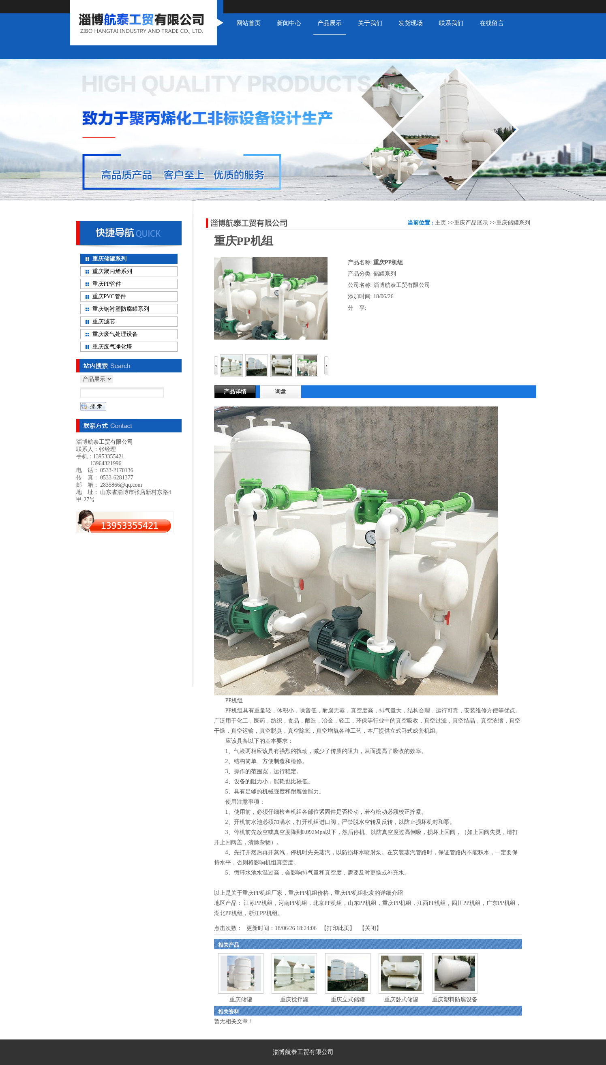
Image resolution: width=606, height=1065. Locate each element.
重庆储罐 (240, 1000)
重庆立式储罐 (348, 1000)
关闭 (370, 928)
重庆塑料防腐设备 (455, 1000)
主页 (440, 223)
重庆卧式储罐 (401, 1000)
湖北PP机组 (228, 913)
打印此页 (338, 928)
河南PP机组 (293, 903)
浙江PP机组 (263, 913)
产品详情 (235, 392)
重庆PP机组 (396, 903)
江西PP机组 (431, 903)
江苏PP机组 (258, 903)
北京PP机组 (327, 903)
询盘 (280, 392)
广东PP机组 (501, 903)
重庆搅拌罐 (294, 1000)
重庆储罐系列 (513, 223)
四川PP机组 (466, 903)
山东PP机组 (362, 903)
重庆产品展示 (471, 223)
